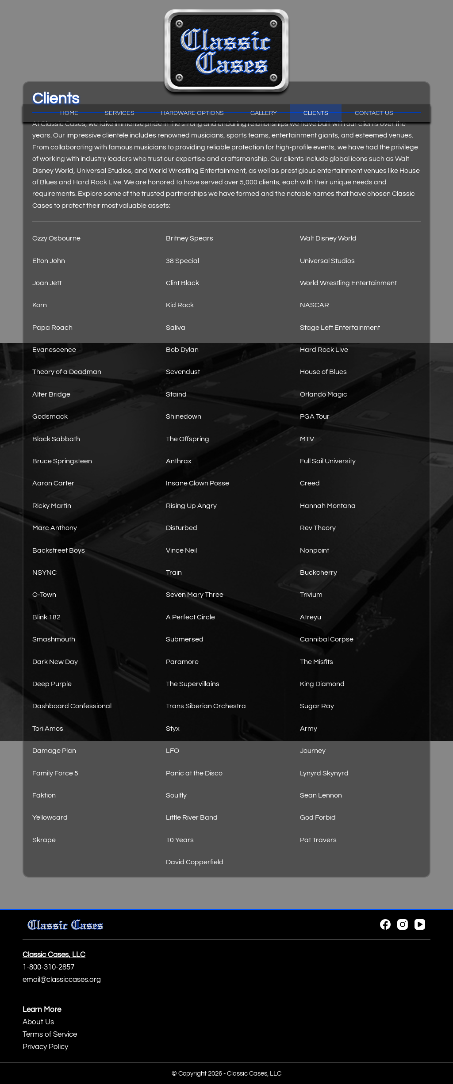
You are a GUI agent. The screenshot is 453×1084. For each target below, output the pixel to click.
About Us (38, 1022)
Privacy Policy (45, 1047)
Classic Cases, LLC (254, 1073)
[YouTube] (420, 924)
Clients (315, 113)
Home (69, 113)
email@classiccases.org (62, 980)
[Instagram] (402, 924)
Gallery (263, 113)
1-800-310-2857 (48, 967)
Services (119, 113)
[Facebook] (385, 924)
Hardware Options (192, 113)
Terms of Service (50, 1034)
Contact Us (374, 113)
